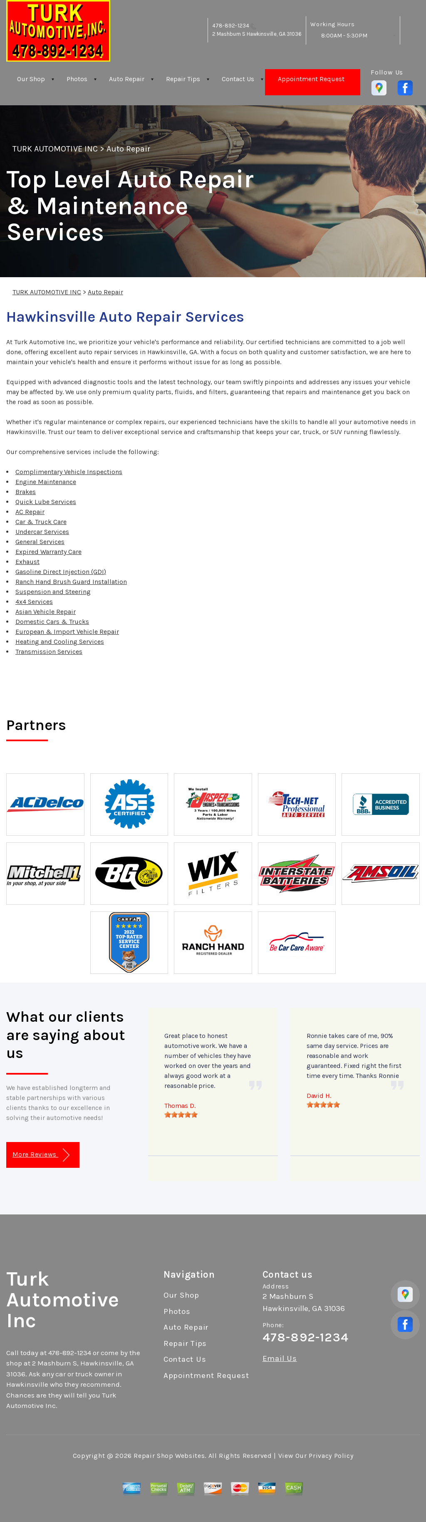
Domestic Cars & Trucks (52, 622)
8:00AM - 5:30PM (344, 35)
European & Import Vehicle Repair (67, 632)
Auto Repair (126, 79)
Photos (77, 79)
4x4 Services (34, 602)
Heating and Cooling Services (59, 642)
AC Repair (30, 512)
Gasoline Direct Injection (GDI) (60, 572)
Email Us (280, 1359)
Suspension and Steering (53, 592)
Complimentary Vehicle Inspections (68, 472)
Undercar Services (42, 532)
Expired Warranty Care (48, 552)
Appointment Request (311, 79)
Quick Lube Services (45, 502)
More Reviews (40, 1155)
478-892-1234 (230, 25)
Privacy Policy (331, 1456)
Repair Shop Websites (169, 1456)
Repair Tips (183, 79)
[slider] (181, 1114)
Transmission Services (48, 651)
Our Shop (31, 79)
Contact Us (238, 79)
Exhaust (27, 562)
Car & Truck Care (41, 522)
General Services (39, 542)
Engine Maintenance (45, 482)
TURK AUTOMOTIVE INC (55, 149)
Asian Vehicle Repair (45, 612)
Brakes (25, 492)
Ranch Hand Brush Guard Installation (71, 582)
